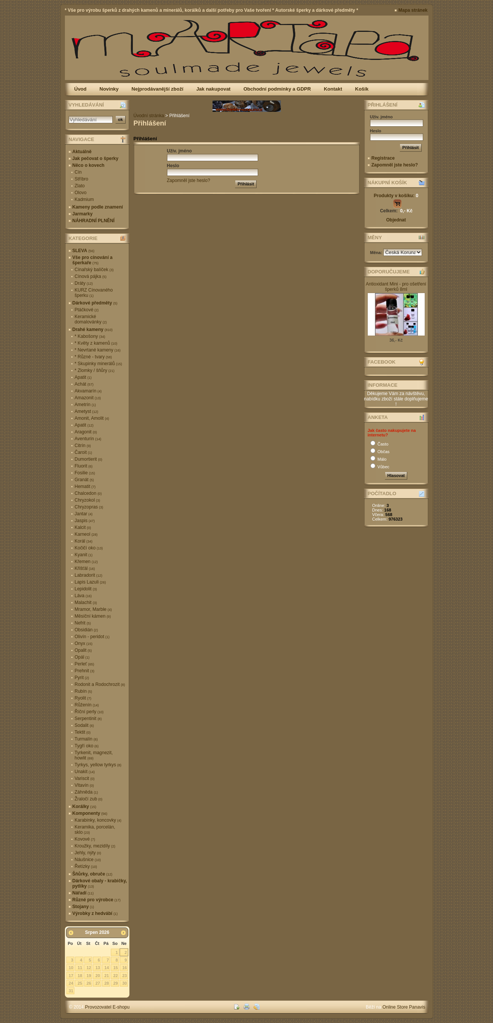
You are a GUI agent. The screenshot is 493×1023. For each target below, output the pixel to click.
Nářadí (83, 893)
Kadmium (84, 199)
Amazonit (88, 397)
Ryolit (83, 698)
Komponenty (89, 813)
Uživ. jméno (179, 151)
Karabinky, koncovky (98, 820)
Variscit (85, 778)
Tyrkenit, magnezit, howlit (94, 755)
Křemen (86, 561)
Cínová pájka (91, 276)
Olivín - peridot (92, 636)
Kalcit (83, 527)
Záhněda (86, 792)
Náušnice (88, 859)
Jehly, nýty (88, 852)
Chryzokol (87, 500)
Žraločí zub (88, 799)
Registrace (383, 158)
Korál (84, 541)
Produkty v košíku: (396, 195)
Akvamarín (88, 391)
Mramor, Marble (93, 609)
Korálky (84, 806)
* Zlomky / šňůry (95, 370)
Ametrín (85, 404)
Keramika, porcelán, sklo (95, 829)
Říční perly (89, 711)
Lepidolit (86, 589)
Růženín (87, 705)
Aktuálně (82, 151)
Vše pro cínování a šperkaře (92, 260)
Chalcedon (88, 493)
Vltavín (84, 785)
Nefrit (83, 623)
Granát (84, 479)
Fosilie (85, 472)
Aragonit (86, 432)
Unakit (85, 771)
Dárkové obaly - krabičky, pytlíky (99, 883)
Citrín (83, 445)
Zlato (80, 185)
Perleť (85, 664)
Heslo (173, 165)
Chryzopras (89, 507)
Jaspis (85, 520)
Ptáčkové (87, 309)
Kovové (85, 839)
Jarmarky (82, 214)
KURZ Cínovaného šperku (94, 292)
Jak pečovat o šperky (95, 158)
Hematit (85, 486)
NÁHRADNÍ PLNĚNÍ (93, 220)
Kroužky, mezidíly (95, 846)
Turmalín (86, 739)
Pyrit (82, 677)
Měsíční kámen (93, 616)
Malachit (86, 602)
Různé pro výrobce (96, 899)
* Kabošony (90, 336)
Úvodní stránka (149, 115)
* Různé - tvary (93, 356)
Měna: (376, 252)
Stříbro (81, 179)
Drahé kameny (92, 329)
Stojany (83, 906)
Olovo (81, 192)
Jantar (84, 513)
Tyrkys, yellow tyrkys (98, 764)
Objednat (396, 220)
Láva (83, 595)
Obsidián (86, 629)
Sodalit (84, 725)
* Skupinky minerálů (98, 363)
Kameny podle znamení (97, 207)
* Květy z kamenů (96, 343)
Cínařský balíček (94, 269)
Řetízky (86, 866)
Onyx (84, 643)
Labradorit (88, 575)
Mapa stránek (413, 10)
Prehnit (85, 670)
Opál (82, 657)
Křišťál (85, 568)
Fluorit (84, 466)
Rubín (83, 691)
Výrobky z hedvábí (95, 913)
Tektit (83, 732)
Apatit (83, 377)
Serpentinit (88, 718)
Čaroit (83, 452)
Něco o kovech (88, 165)
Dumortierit (88, 459)
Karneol (86, 534)
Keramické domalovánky (91, 319)
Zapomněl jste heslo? (188, 180)
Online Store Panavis (404, 1007)
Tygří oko (87, 745)
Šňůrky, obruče (92, 874)
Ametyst (86, 411)
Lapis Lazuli (90, 582)
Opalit (83, 650)
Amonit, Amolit (92, 418)
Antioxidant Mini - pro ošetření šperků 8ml (396, 286)
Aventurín (88, 438)
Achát (84, 384)
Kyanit (84, 554)
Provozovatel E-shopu (107, 1007)
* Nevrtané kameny (98, 350)
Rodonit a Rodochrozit (100, 684)
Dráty (84, 283)
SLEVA (83, 250)
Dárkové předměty (95, 303)
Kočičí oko (89, 548)
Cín (78, 172)
